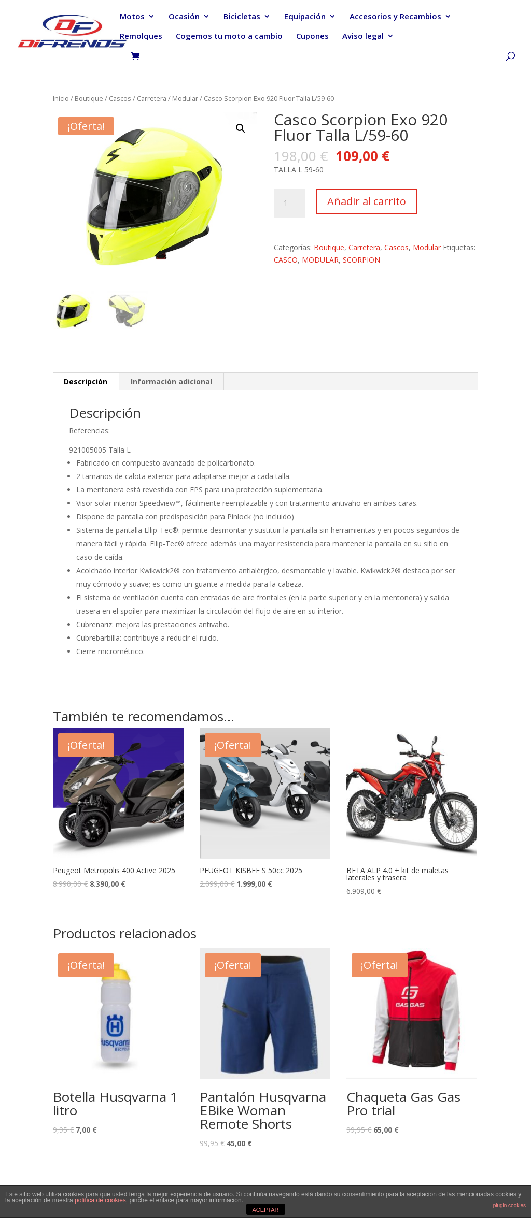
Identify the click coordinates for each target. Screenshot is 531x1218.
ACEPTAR (265, 1210)
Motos (132, 16)
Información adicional (171, 381)
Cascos (120, 98)
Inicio (61, 98)
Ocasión (184, 16)
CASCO (286, 260)
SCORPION (361, 260)
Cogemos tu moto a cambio (229, 36)
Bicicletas (241, 16)
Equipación (305, 16)
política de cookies (100, 1200)
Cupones (312, 36)
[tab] (85, 381)
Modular (185, 98)
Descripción (85, 381)
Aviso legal (363, 36)
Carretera (151, 98)
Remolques (141, 36)
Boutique (89, 98)
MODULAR (320, 260)
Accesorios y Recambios (395, 16)
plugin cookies (509, 1205)
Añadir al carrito (366, 201)
